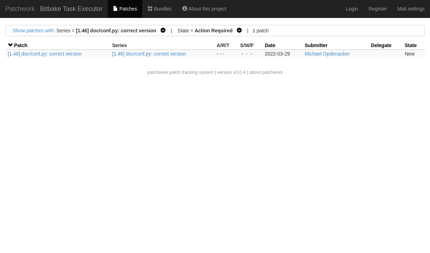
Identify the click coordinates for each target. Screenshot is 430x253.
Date (270, 45)
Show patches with (33, 30)
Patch (20, 45)
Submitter (316, 45)
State (411, 45)
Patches (125, 9)
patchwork (157, 72)
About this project (204, 9)
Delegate (381, 45)
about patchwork (266, 72)
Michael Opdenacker (327, 54)
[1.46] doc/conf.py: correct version (45, 54)
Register (378, 9)
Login (352, 9)
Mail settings (411, 9)
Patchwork (20, 8)
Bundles (159, 9)
